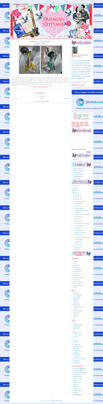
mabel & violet (76, 282)
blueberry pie (76, 160)
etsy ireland (75, 330)
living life (75, 179)
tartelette (75, 318)
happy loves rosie (77, 334)
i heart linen (75, 338)
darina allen (75, 302)
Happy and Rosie (56, 402)
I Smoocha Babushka (79, 209)
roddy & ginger (76, 356)
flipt (74, 332)
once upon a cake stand (78, 308)
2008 (74, 194)
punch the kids (78, 207)
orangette (75, 310)
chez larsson (76, 262)
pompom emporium (77, 391)
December (77, 196)
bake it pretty (76, 294)
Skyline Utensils (40, 44)
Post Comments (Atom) (43, 101)
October (77, 200)
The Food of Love (79, 218)
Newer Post (14, 98)
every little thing (77, 270)
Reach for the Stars (79, 231)
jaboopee (75, 342)
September (77, 248)
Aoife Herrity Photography (79, 369)
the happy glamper (77, 395)
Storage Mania (78, 220)
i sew (74, 340)
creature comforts (77, 375)
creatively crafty (76, 169)
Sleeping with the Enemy (80, 234)
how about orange (77, 336)
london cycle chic (77, 383)
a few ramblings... (79, 205)
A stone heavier (78, 245)
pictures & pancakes (77, 312)
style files (75, 288)
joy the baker (76, 304)
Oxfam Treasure (78, 222)
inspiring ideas (76, 177)
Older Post (66, 98)
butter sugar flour (77, 298)
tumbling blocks (76, 364)
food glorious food (77, 171)
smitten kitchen (76, 314)
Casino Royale (78, 229)
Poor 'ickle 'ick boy (79, 240)
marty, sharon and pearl (80, 55)
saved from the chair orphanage (82, 215)
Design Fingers (76, 328)
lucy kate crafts (76, 346)
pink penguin (76, 350)
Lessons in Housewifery (80, 202)
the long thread (76, 362)
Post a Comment (40, 96)
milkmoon (75, 385)
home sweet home (43, 87)
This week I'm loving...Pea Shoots (82, 225)
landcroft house (76, 306)
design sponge (76, 268)
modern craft (76, 387)
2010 (74, 189)
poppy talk (75, 393)
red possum (75, 354)
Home (40, 98)
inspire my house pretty (78, 278)
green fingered (76, 173)
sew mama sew (76, 358)
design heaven (76, 266)
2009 (74, 191)
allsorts (74, 324)
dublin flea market (77, 377)
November (77, 198)
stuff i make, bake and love (79, 360)
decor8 (74, 264)
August (76, 250)
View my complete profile (79, 82)
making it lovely (76, 284)
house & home (76, 276)
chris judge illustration (78, 371)
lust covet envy (76, 280)
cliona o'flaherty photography (79, 373)
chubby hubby (76, 300)
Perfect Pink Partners (79, 227)
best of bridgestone (77, 296)
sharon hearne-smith (77, 162)
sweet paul (75, 316)
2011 (74, 187)
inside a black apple (77, 379)
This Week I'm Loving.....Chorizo (82, 238)
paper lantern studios (77, 348)
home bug (75, 274)
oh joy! (74, 389)
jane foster (75, 344)
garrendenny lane (77, 272)
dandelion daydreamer (78, 326)
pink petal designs (77, 352)
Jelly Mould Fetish (79, 243)
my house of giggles (77, 286)
